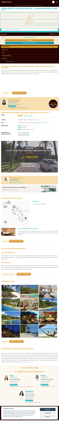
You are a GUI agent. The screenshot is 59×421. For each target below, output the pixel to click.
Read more (5, 129)
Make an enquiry (19, 129)
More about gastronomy (42, 159)
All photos (4, 378)
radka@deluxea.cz (14, 217)
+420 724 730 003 (16, 141)
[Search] (53, 2)
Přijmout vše (47, 409)
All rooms (4, 278)
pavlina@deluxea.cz (13, 139)
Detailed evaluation (28, 153)
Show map (37, 156)
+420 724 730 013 (17, 219)
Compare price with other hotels (29, 79)
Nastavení (48, 416)
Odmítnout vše (48, 413)
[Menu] (56, 2)
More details (29, 77)
